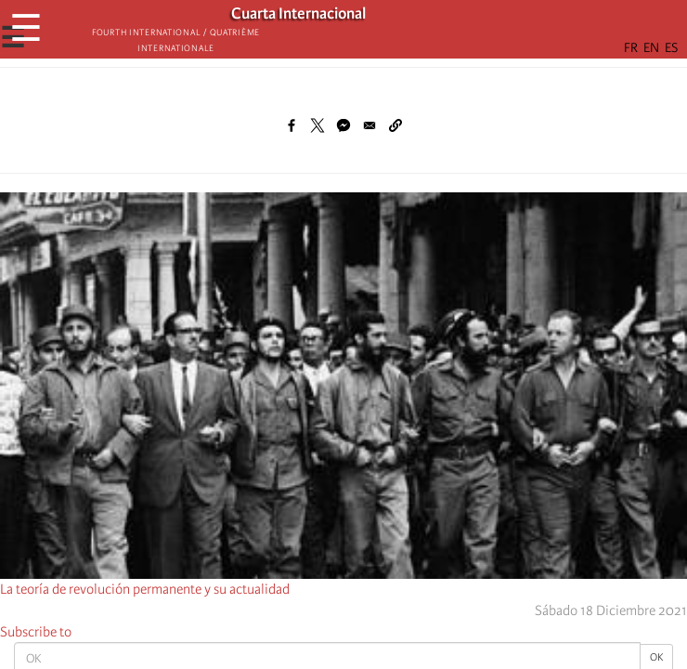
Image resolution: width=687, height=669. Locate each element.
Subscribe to (35, 631)
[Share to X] (317, 125)
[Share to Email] (369, 125)
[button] (395, 125)
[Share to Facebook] (291, 125)
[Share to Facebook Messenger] (343, 125)
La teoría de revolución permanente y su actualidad (145, 589)
